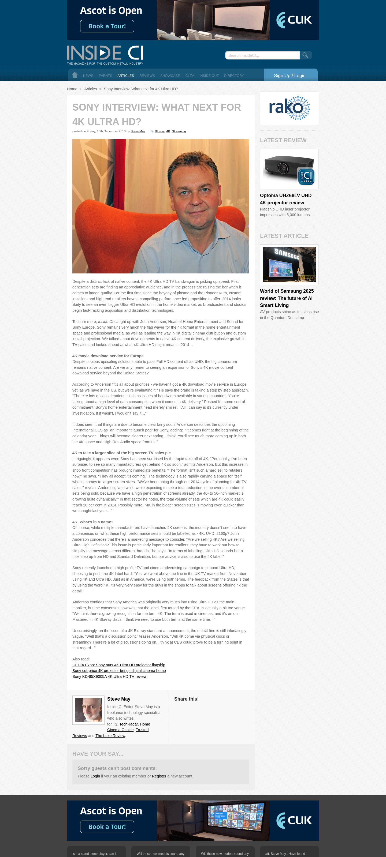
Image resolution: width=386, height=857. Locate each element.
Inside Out (209, 76)
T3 (115, 724)
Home (74, 75)
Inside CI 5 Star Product (306, 176)
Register (159, 776)
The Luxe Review (110, 736)
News (88, 76)
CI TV (189, 76)
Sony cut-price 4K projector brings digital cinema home (119, 670)
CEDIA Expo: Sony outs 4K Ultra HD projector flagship (118, 665)
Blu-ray (160, 131)
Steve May (138, 131)
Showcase (170, 76)
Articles (125, 76)
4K (168, 131)
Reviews (147, 76)
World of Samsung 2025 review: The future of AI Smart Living (287, 298)
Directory (234, 76)
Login (95, 776)
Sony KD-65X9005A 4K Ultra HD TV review (109, 676)
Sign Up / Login (290, 75)
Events (105, 76)
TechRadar (128, 724)
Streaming (179, 131)
